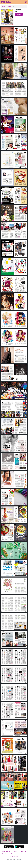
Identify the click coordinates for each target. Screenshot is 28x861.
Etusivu (3, 6)
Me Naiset (9, 6)
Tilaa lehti (19, 14)
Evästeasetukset (14, 856)
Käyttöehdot (23, 851)
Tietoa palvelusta (6, 851)
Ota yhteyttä (15, 851)
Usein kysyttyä (5, 854)
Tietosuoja (13, 854)
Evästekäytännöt (22, 854)
